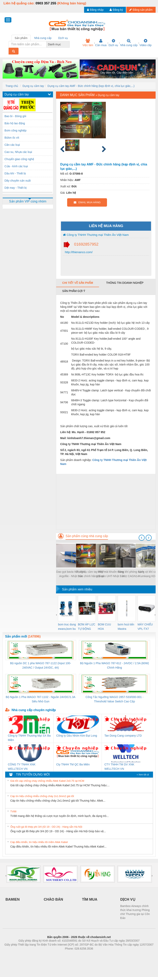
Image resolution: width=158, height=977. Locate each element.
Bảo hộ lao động (15, 123)
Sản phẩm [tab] (21, 38)
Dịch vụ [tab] (63, 38)
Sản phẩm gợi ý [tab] (73, 291)
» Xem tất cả (143, 774)
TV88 (13, 811)
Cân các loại (12, 144)
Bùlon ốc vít (12, 137)
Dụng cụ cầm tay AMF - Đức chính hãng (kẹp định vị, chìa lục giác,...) (90, 85)
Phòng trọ (54, 954)
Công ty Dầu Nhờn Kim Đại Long (76, 735)
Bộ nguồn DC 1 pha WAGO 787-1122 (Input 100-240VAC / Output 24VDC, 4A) (40, 665)
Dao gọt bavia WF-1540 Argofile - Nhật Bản (71, 574)
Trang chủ (12, 85)
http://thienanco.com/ (78, 252)
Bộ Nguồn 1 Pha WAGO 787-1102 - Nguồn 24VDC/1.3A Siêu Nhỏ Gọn (41, 699)
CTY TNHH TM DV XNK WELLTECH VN (119, 766)
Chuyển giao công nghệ (19, 159)
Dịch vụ (113, 43)
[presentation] (142, 538)
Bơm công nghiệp (15, 130)
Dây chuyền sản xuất (18, 180)
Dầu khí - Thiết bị (15, 173)
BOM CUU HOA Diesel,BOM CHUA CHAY (106, 627)
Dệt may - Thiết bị (16, 187)
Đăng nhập (95, 9)
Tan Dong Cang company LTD (123, 735)
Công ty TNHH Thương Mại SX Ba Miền (29, 738)
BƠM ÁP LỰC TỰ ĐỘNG (86, 626)
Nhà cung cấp (128, 43)
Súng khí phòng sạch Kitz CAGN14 (131, 574)
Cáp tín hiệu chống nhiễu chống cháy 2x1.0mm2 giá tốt (42, 796)
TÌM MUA (89, 899)
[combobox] (68, 44)
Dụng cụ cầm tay (33, 85)
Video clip (145, 43)
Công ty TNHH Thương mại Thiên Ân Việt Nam (96, 234)
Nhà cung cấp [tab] (43, 38)
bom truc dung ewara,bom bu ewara (67, 627)
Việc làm (87, 43)
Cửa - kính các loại (16, 166)
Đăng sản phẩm (140, 9)
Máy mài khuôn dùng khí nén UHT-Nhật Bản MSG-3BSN (111, 574)
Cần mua (101, 43)
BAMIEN (13, 899)
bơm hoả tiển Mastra (126, 626)
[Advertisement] (105, 502)
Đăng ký (116, 9)
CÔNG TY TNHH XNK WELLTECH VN (21, 766)
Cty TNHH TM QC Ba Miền (73, 764)
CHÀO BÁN (53, 899)
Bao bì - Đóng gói (15, 116)
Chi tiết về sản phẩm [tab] (77, 282)
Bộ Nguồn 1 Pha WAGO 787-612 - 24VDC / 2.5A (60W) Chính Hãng (114, 665)
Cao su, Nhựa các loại (18, 152)
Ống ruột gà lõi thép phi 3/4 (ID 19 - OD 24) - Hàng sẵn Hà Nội (46, 826)
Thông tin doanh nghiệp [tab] (124, 282)
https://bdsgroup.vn (74, 954)
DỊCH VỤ (127, 899)
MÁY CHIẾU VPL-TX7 (145, 626)
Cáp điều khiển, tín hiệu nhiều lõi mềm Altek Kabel (39, 842)
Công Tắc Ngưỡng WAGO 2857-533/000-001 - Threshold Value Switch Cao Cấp (114, 699)
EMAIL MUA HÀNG (87, 202)
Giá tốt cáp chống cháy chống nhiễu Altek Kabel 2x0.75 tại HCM (47, 780)
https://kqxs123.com (98, 954)
